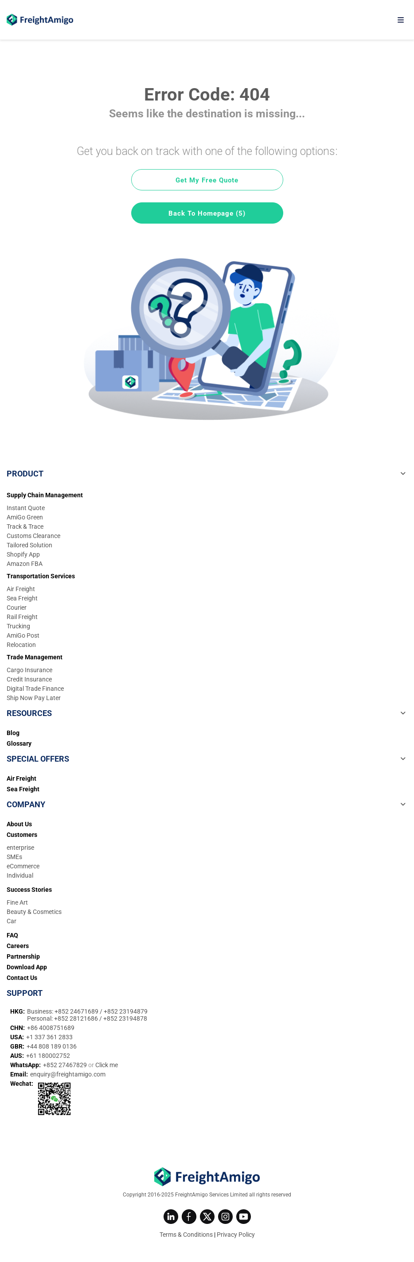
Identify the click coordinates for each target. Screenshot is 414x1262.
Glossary (19, 743)
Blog (13, 732)
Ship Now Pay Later (34, 697)
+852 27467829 (65, 1064)
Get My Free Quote (207, 180)
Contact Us (22, 977)
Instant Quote (26, 507)
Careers (18, 945)
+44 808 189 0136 (52, 1046)
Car (11, 921)
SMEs (14, 856)
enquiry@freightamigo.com (67, 1074)
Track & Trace (25, 526)
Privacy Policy (236, 1234)
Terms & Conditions (186, 1234)
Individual (20, 875)
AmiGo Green (25, 517)
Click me (106, 1064)
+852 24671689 (77, 1011)
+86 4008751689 (50, 1027)
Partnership (23, 956)
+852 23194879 (126, 1011)
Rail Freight (22, 616)
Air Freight (21, 588)
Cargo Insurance (29, 670)
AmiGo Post (23, 635)
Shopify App (23, 554)
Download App (27, 967)
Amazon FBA (25, 563)
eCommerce (23, 866)
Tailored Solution (29, 545)
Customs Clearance (33, 535)
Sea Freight (22, 598)
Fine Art (17, 902)
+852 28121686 (76, 1018)
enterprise (20, 847)
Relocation (21, 644)
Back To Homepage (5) (207, 213)
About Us (19, 824)
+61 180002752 (48, 1055)
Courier (17, 607)
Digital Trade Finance (35, 688)
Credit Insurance (29, 679)
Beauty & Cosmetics (34, 911)
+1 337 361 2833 (49, 1037)
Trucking (18, 626)
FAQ (12, 935)
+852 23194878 (125, 1018)
